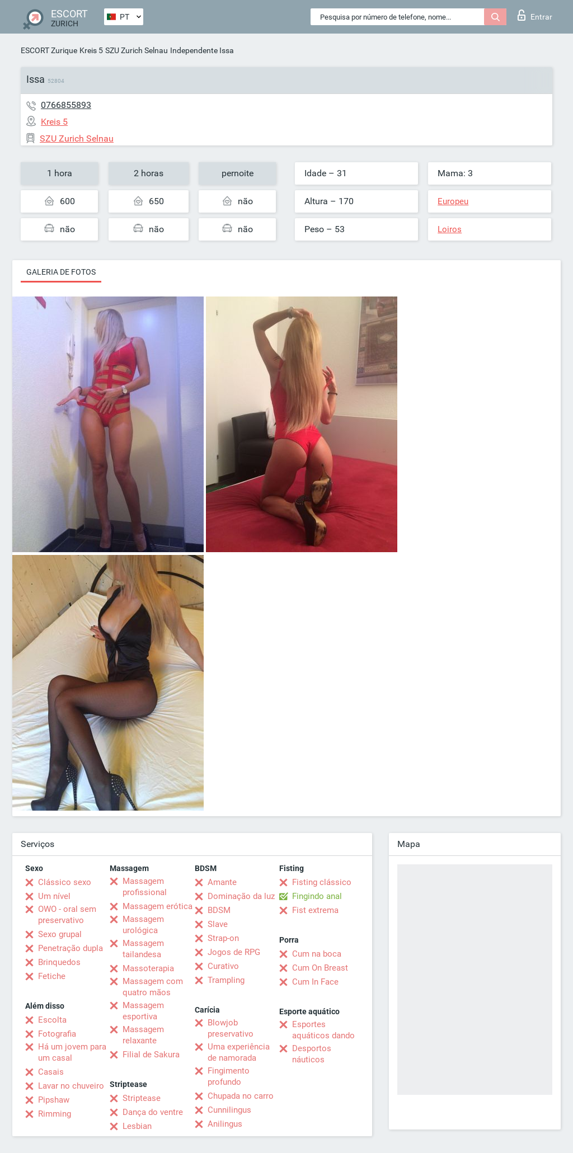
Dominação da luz (241, 896)
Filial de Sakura (151, 1055)
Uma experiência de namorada (239, 1052)
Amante (222, 882)
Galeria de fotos (61, 271)
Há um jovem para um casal (72, 1052)
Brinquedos (59, 962)
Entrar (535, 15)
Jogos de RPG (234, 952)
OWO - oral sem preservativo (67, 914)
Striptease (142, 1098)
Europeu (453, 201)
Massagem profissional (145, 886)
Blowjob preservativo (230, 1028)
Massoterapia (148, 968)
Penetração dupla (70, 948)
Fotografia (57, 1034)
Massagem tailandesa (143, 948)
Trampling (226, 980)
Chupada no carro (241, 1096)
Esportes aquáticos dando (323, 1030)
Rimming (54, 1114)
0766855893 (66, 105)
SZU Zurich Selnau (136, 50)
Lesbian (137, 1126)
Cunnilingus (229, 1110)
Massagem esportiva (143, 1011)
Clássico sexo (64, 882)
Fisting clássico (321, 882)
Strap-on (223, 938)
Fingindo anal (317, 896)
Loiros (450, 229)
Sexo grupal (60, 934)
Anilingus (225, 1124)
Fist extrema (315, 910)
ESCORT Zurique (49, 50)
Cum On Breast (320, 968)
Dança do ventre (153, 1112)
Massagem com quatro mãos (153, 986)
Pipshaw (53, 1100)
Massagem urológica (143, 924)
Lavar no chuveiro (71, 1086)
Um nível (54, 896)
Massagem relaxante (143, 1035)
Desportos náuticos (311, 1054)
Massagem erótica (157, 906)
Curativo (223, 966)
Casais (51, 1072)
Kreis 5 (91, 50)
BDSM (219, 910)
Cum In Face (315, 982)
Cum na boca (316, 954)
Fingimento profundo (229, 1076)
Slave (218, 924)
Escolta (52, 1020)
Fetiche (51, 976)
